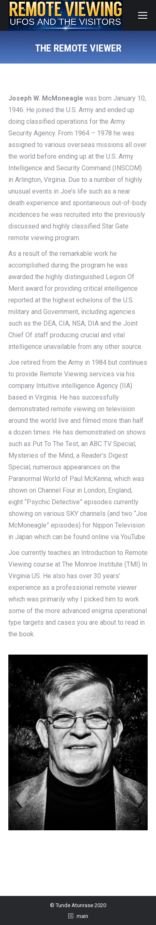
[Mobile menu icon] (143, 15)
